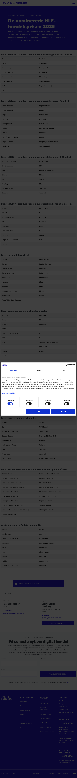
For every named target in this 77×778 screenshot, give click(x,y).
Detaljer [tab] (38, 370)
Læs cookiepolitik (8, 393)
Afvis (38, 411)
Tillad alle (63, 411)
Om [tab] (64, 370)
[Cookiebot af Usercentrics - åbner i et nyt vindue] (67, 365)
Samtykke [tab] (13, 370)
